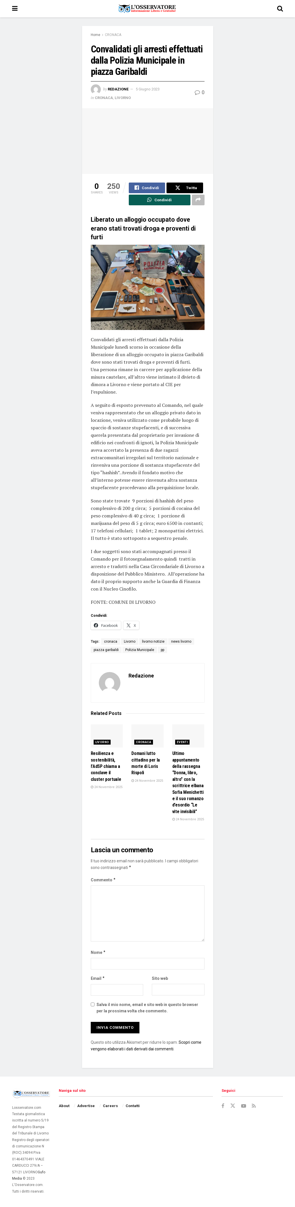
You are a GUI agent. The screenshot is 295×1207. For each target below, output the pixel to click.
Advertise (86, 1106)
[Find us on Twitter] (232, 1106)
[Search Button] (280, 8)
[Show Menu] (15, 8)
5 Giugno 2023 (148, 89)
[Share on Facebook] (147, 188)
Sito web (160, 978)
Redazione (118, 89)
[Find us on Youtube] (243, 1106)
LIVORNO (123, 98)
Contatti (133, 1106)
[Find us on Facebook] (223, 1106)
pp (162, 650)
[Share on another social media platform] (198, 200)
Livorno (129, 642)
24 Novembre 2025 (106, 787)
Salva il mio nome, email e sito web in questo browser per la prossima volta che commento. (147, 1008)
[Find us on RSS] (254, 1106)
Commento (103, 880)
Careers (110, 1106)
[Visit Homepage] (147, 8)
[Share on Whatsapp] (159, 200)
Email (98, 979)
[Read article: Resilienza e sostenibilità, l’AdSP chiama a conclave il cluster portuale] (107, 736)
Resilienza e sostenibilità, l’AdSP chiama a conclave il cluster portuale (106, 767)
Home (95, 35)
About (64, 1106)
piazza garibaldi (106, 650)
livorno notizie (153, 642)
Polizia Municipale (139, 650)
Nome (98, 953)
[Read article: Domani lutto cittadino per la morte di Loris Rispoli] (147, 736)
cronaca (110, 642)
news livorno (181, 642)
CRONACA (113, 35)
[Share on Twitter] (185, 188)
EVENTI (182, 742)
